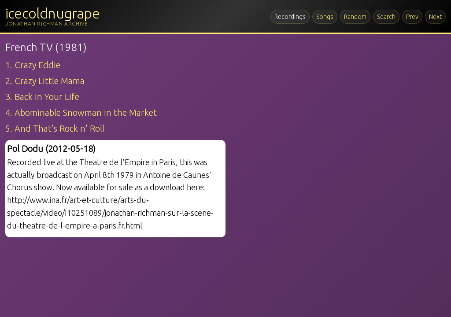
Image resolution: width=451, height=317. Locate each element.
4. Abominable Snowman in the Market (81, 112)
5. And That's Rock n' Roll (54, 128)
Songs (324, 16)
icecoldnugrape (52, 13)
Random (355, 16)
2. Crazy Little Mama (45, 81)
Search (386, 16)
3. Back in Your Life (42, 97)
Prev (412, 16)
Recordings (290, 16)
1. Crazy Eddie (32, 65)
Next (435, 16)
